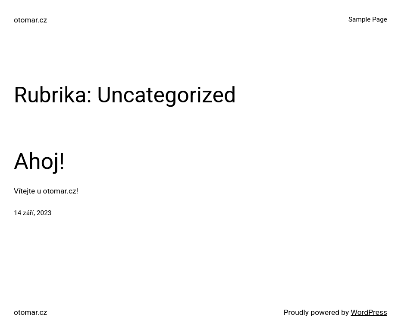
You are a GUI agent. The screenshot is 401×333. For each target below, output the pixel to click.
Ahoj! (39, 161)
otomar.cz (30, 20)
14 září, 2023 (33, 213)
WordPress (369, 312)
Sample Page (367, 19)
